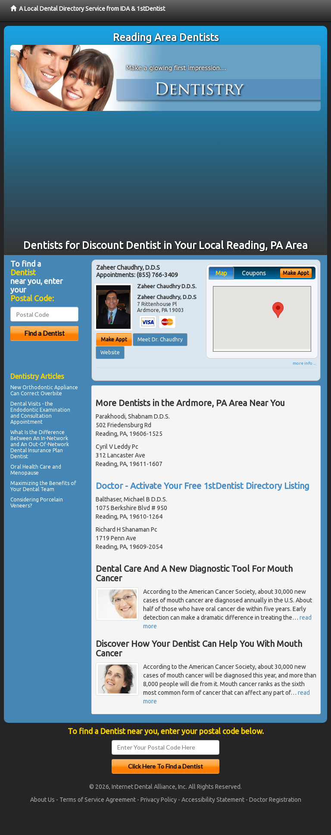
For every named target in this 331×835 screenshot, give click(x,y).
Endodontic (24, 410)
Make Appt (114, 339)
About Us (42, 799)
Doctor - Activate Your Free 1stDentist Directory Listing (202, 486)
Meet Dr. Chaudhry (160, 339)
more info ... (304, 363)
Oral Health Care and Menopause (35, 470)
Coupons (254, 273)
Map (221, 273)
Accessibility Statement (212, 799)
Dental (31, 489)
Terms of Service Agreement (97, 799)
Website (110, 352)
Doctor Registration (275, 799)
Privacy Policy (159, 799)
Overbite (51, 393)
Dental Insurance (30, 450)
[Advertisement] (165, 175)
